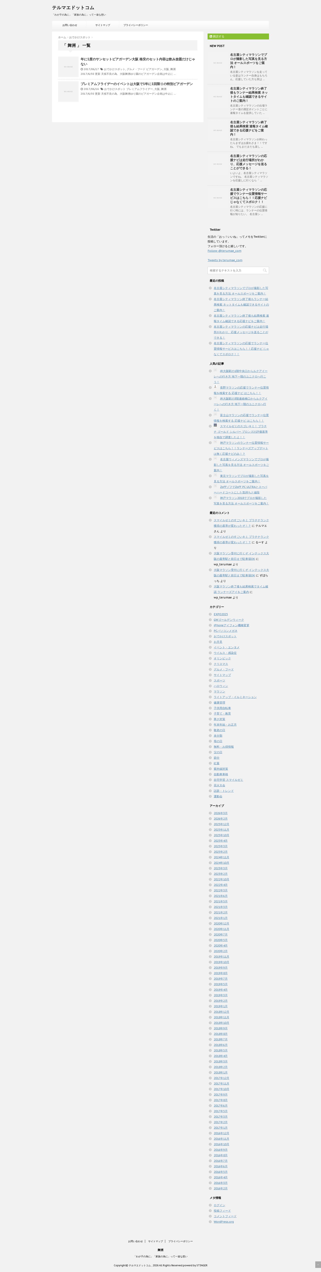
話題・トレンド (224, 791)
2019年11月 (221, 956)
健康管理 (219, 702)
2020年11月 (221, 929)
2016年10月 (221, 1144)
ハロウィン (221, 686)
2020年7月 (221, 934)
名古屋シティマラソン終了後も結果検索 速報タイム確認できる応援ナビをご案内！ (249, 128)
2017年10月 (221, 1089)
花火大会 (219, 785)
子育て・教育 (222, 713)
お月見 (218, 642)
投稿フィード (222, 1211)
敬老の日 (219, 730)
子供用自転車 (222, 708)
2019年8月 (221, 973)
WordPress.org (224, 1222)
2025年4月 (221, 841)
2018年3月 (221, 1061)
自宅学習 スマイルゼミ (228, 780)
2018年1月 (221, 1072)
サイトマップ (102, 25)
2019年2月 (221, 1001)
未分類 (218, 735)
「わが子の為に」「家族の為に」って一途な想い (160, 1256)
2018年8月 (221, 1034)
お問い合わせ (69, 25)
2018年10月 (221, 1023)
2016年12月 (221, 1133)
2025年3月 (221, 846)
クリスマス (221, 664)
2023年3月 (221, 868)
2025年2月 (221, 852)
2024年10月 (221, 863)
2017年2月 (221, 1122)
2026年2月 (221, 818)
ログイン (219, 1205)
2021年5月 (221, 901)
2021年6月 (221, 896)
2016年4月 (221, 1177)
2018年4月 (221, 1056)
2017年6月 (221, 1105)
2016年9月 (221, 1150)
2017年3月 (221, 1116)
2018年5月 (221, 1050)
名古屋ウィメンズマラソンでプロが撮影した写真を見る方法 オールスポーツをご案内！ (241, 464)
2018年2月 (221, 1067)
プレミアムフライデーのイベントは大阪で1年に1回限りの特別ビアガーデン (137, 84)
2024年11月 (221, 857)
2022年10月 (221, 879)
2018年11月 (221, 1017)
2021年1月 (221, 918)
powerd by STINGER (195, 1265)
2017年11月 (221, 1083)
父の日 (218, 752)
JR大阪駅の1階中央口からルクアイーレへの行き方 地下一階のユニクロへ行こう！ (241, 376)
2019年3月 (221, 995)
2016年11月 (221, 1139)
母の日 (218, 741)
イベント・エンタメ (227, 647)
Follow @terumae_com (224, 251)
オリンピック (222, 658)
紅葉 (216, 763)
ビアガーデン (154, 69)
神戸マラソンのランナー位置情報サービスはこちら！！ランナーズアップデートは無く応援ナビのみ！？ (241, 448)
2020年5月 (221, 940)
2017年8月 (221, 1100)
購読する (217, 36)
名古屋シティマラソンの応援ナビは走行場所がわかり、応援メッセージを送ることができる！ (248, 162)
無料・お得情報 (224, 747)
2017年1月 (221, 1128)
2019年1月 (221, 1006)
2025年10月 (221, 835)
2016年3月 (221, 1183)
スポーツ (219, 680)
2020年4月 (221, 945)
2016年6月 (221, 1166)
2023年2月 (221, 874)
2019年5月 (221, 984)
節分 (216, 758)
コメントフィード (225, 1216)
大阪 (166, 69)
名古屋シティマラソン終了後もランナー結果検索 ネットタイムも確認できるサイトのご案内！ (249, 94)
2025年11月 (221, 830)
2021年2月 (221, 912)
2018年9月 (221, 1028)
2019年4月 (221, 990)
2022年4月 (221, 885)
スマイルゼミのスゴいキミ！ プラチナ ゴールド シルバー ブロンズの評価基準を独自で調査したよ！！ (241, 431)
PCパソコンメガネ (225, 631)
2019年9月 (221, 967)
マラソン (219, 691)
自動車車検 (221, 774)
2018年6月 (221, 1045)
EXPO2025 (221, 614)
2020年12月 (221, 923)
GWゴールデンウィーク (229, 620)
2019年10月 (221, 962)
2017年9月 (221, 1094)
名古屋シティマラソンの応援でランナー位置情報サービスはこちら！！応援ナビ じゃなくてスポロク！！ (248, 196)
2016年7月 (221, 1161)
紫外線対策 (221, 769)
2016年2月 (221, 1188)
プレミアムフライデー (139, 89)
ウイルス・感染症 (225, 653)
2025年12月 (221, 824)
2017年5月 (221, 1111)
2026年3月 (221, 813)
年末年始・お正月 (225, 724)
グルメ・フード (136, 69)
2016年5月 (221, 1172)
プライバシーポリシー (135, 25)
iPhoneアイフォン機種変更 (231, 625)
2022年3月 (221, 890)
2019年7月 (221, 979)
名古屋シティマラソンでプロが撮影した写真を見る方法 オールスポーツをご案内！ (248, 61)
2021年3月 (221, 907)
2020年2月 (221, 951)
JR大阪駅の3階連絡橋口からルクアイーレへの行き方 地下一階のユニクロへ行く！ (241, 404)
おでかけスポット (114, 69)
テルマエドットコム (73, 7)
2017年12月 (221, 1078)
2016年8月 (221, 1155)
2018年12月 (221, 1012)
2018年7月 (221, 1039)
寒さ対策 (219, 719)
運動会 (218, 796)
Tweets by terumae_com (225, 260)
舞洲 (173, 69)
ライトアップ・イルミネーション (235, 697)
